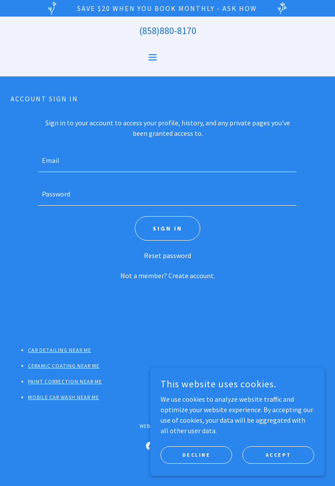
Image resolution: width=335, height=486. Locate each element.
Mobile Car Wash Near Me (63, 397)
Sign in (167, 228)
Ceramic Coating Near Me (63, 365)
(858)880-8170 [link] (167, 30)
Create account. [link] (191, 275)
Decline (196, 455)
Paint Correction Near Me (65, 381)
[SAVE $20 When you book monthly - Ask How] (167, 8)
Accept (278, 455)
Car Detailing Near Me (59, 350)
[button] (167, 57)
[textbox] (167, 160)
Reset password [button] (167, 255)
